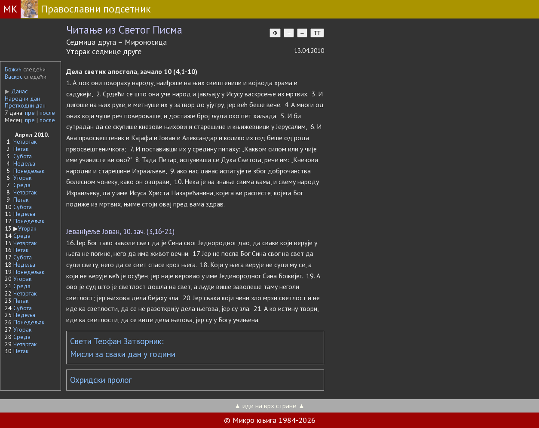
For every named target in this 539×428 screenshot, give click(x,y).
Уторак (22, 178)
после (47, 113)
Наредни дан (22, 98)
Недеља (24, 163)
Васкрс (13, 76)
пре (30, 113)
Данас (16, 91)
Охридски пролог (101, 380)
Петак (20, 149)
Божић (13, 69)
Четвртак (25, 141)
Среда (22, 185)
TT (317, 33)
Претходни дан (25, 105)
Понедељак (28, 171)
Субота (22, 156)
